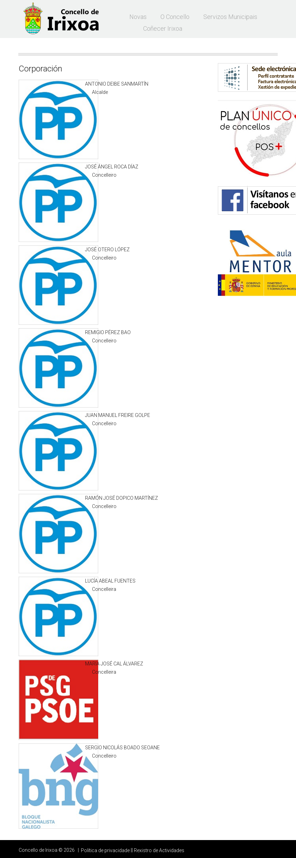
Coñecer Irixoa (162, 28)
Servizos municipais (230, 16)
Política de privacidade (105, 850)
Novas (138, 16)
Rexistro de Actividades (159, 850)
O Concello (174, 16)
